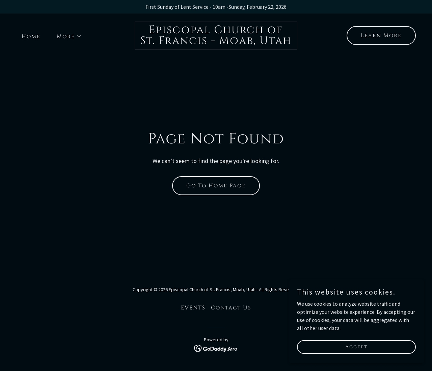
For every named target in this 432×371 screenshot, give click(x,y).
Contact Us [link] (231, 307)
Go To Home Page (216, 185)
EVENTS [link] (193, 307)
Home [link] (31, 36)
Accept (356, 347)
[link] (216, 42)
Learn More (381, 35)
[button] (66, 36)
